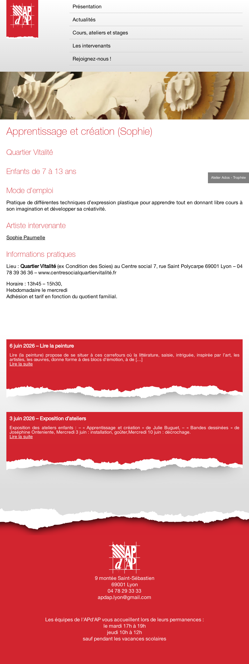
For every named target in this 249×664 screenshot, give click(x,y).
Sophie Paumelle (25, 237)
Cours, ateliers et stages (100, 32)
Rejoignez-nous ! (92, 58)
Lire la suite (21, 363)
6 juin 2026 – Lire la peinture (42, 346)
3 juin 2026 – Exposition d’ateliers (48, 418)
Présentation (87, 6)
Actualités (84, 19)
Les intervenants (91, 45)
